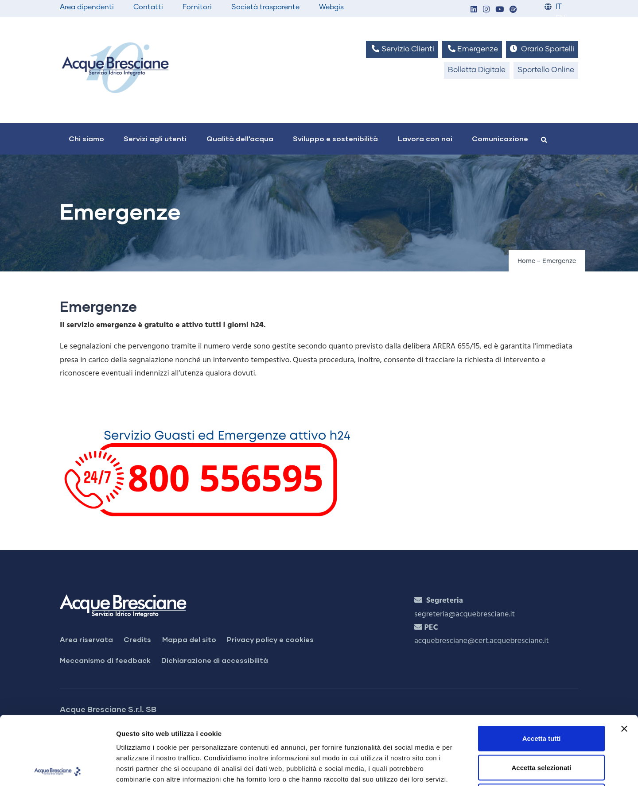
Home (526, 261)
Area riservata (86, 639)
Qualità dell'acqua (239, 138)
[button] (473, 10)
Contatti (148, 7)
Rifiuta (541, 728)
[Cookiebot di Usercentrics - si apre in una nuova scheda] (57, 768)
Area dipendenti (87, 7)
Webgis (331, 7)
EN (560, 18)
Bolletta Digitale (477, 70)
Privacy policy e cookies (270, 639)
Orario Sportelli (542, 49)
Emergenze (472, 49)
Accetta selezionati (541, 699)
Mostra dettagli (466, 768)
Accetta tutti (541, 670)
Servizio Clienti (402, 49)
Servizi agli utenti (155, 138)
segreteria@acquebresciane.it (464, 614)
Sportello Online (545, 70)
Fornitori (197, 7)
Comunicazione (500, 138)
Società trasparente (265, 7)
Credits (137, 639)
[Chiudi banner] (624, 660)
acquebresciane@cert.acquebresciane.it (481, 641)
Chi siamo (86, 138)
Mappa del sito (189, 639)
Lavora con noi (425, 138)
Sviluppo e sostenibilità (335, 138)
